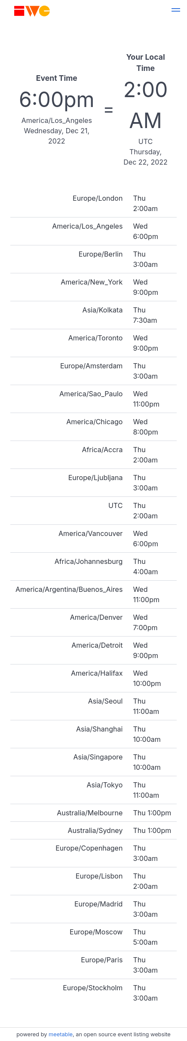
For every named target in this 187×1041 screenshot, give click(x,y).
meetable (61, 1034)
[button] (175, 11)
